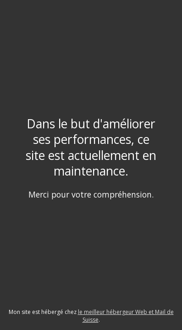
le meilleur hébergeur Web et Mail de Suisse (126, 316)
